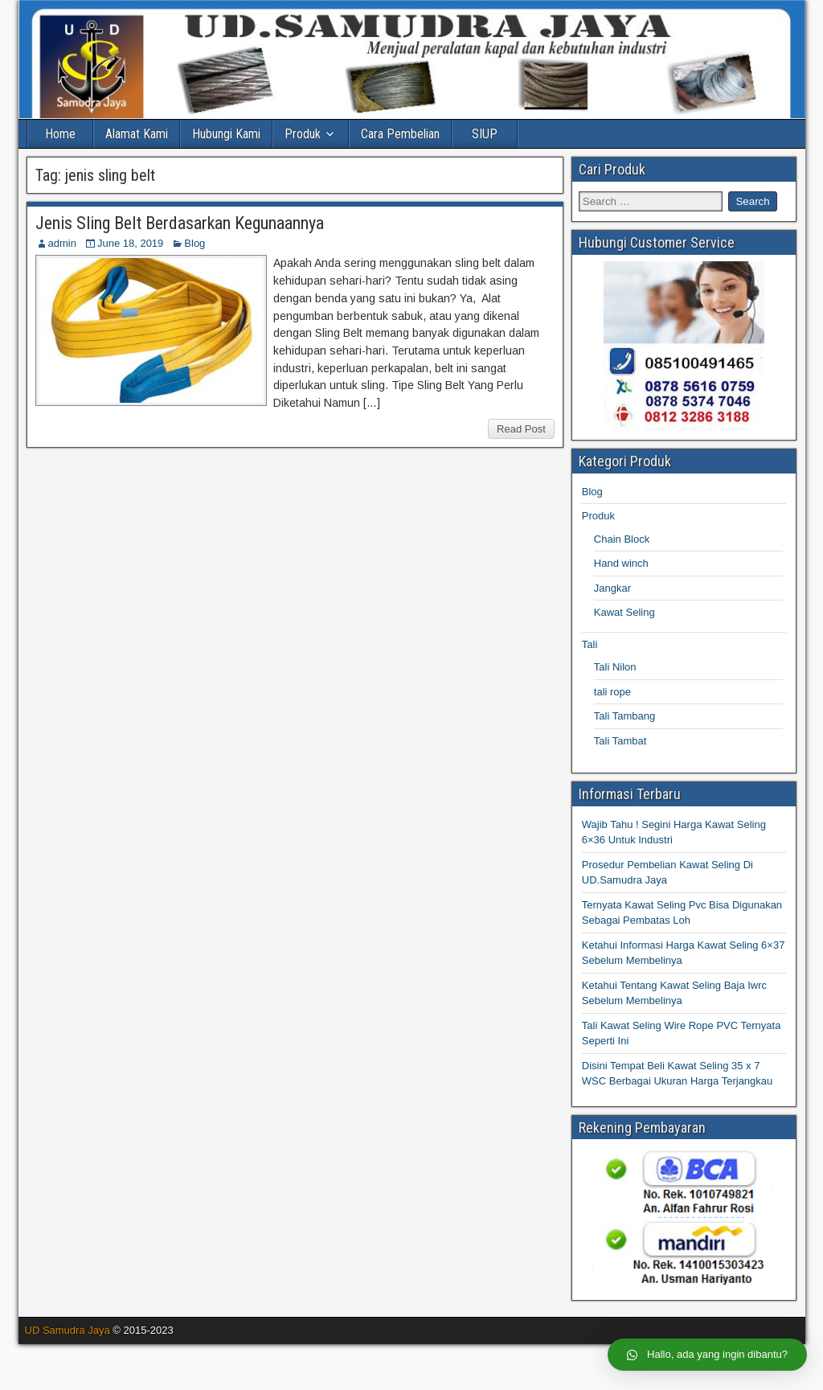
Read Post (521, 429)
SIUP (484, 133)
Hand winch (621, 563)
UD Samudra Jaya (67, 1330)
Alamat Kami (136, 133)
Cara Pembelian (400, 133)
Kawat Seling (624, 612)
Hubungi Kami (226, 133)
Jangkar (612, 588)
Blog (194, 243)
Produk (303, 133)
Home (60, 133)
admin (62, 243)
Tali (590, 644)
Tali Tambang (624, 716)
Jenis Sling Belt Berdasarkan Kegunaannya (179, 223)
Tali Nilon (615, 667)
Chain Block (621, 539)
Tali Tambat (620, 741)
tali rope (612, 692)
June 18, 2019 (130, 243)
